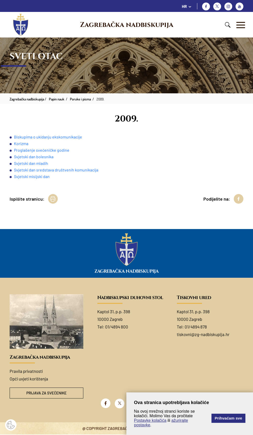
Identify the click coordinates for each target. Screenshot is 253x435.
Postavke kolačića (150, 420)
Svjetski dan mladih (31, 163)
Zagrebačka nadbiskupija (126, 24)
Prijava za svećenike (46, 393)
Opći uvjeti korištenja (29, 378)
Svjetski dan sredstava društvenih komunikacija (56, 169)
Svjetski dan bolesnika (33, 156)
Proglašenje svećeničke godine (41, 150)
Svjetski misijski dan (32, 176)
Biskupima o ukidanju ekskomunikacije (48, 136)
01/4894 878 (196, 326)
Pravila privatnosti (26, 371)
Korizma (21, 143)
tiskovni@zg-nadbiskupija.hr (203, 334)
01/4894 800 (116, 326)
